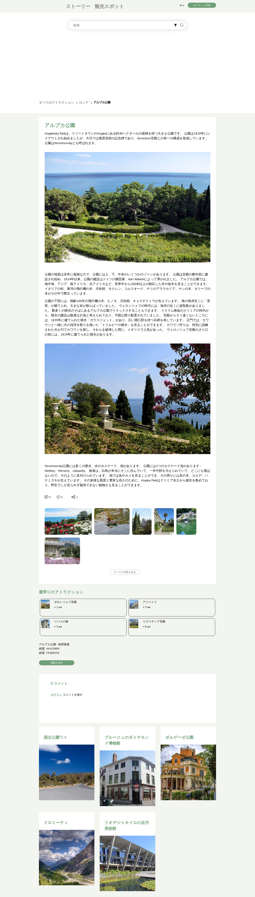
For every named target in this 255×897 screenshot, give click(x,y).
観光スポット (109, 6)
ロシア (84, 102)
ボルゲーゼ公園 (179, 737)
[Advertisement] (127, 66)
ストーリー (78, 6)
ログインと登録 (202, 5)
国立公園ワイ (55, 737)
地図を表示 (56, 662)
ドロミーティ (56, 822)
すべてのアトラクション (56, 102)
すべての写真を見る (125, 572)
